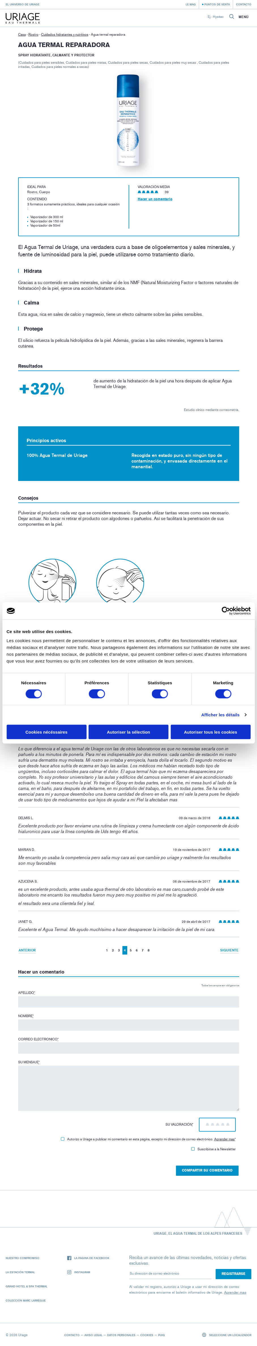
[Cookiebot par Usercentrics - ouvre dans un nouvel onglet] (225, 611)
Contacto (243, 4)
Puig (161, 1335)
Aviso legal (93, 1335)
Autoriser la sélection (128, 731)
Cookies (146, 1335)
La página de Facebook (88, 1258)
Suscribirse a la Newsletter (213, 1149)
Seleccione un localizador (227, 1335)
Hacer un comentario (155, 199)
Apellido (26, 993)
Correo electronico (38, 1039)
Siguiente (229, 950)
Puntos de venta (217, 4)
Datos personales (121, 1335)
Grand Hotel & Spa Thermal (26, 1286)
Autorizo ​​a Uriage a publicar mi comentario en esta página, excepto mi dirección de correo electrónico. (148, 1139)
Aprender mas (224, 1139)
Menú (243, 17)
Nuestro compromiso (22, 1258)
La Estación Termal (20, 1272)
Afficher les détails (220, 714)
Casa (22, 35)
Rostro (33, 35)
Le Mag (191, 4)
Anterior (27, 950)
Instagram (78, 1272)
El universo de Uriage (22, 4)
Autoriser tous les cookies (210, 731)
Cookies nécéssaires (46, 731)
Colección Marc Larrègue (26, 1300)
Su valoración (179, 1124)
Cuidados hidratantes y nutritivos (64, 35)
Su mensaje (29, 1062)
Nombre (26, 1016)
